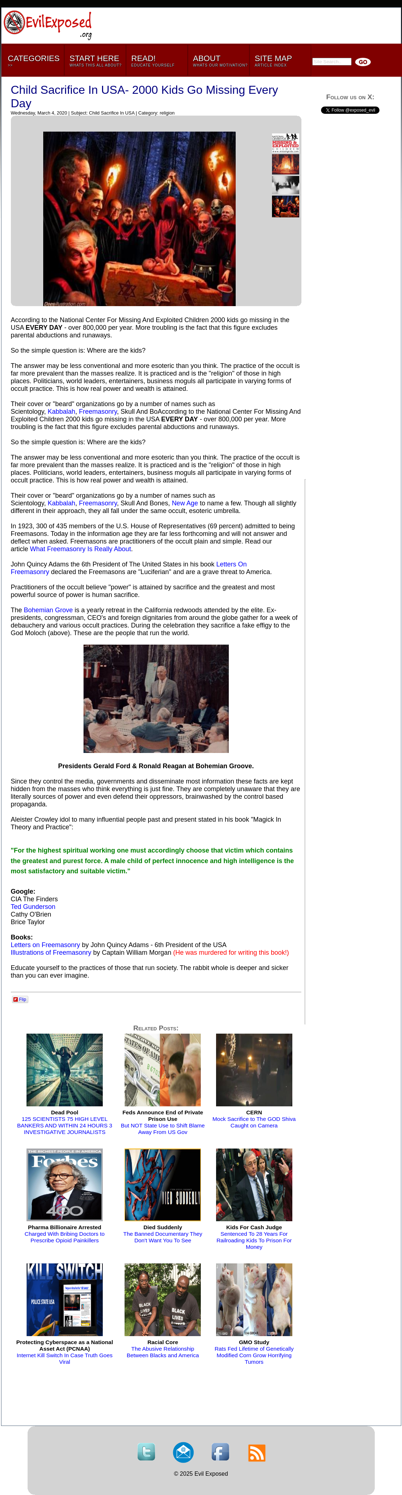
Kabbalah (61, 411)
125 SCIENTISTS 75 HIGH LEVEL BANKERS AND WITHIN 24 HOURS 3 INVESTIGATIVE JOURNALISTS (64, 1122)
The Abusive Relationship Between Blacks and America (163, 1348)
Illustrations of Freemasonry (51, 952)
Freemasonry (98, 411)
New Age (185, 503)
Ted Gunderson (33, 906)
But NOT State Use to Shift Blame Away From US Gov (163, 1122)
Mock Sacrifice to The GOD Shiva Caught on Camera (254, 1119)
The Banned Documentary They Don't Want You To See (162, 1233)
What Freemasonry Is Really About (80, 549)
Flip (19, 999)
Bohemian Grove (48, 610)
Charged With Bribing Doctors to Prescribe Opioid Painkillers (65, 1233)
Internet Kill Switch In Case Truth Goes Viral (64, 1352)
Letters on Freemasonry (45, 945)
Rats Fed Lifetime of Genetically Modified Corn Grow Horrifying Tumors (254, 1352)
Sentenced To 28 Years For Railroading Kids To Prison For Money (254, 1237)
